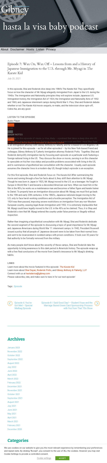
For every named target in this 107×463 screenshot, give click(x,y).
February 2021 (14, 426)
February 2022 (14, 383)
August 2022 (13, 364)
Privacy (51, 51)
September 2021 (15, 399)
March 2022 (13, 379)
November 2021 (15, 391)
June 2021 (12, 411)
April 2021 (12, 418)
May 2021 (12, 414)
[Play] (11, 127)
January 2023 (14, 348)
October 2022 (14, 356)
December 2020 (15, 430)
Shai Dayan (30, 272)
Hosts (30, 51)
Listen (40, 51)
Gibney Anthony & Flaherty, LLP (71, 272)
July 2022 (12, 368)
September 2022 (15, 360)
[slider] (10, 133)
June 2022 (12, 372)
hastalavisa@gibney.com (38, 275)
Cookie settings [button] (44, 458)
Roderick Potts (44, 272)
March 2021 (13, 422)
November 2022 (15, 352)
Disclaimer (17, 51)
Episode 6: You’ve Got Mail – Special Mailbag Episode (23, 307)
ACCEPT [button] (62, 458)
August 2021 (13, 403)
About (4, 51)
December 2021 (15, 387)
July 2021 (12, 407)
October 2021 (14, 395)
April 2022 (12, 376)
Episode (18, 288)
